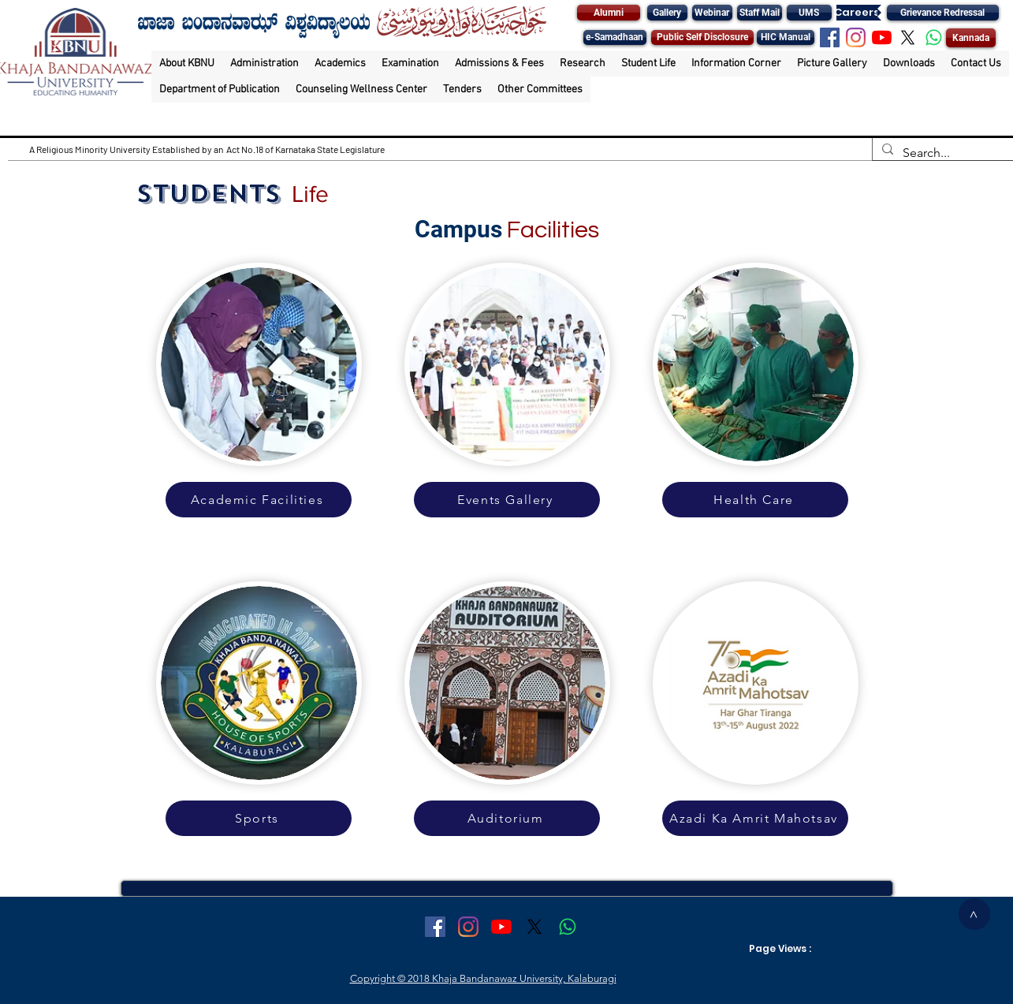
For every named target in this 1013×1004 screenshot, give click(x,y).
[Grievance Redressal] (943, 13)
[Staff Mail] (759, 13)
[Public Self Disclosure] (702, 37)
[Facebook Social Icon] (830, 37)
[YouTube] (882, 37)
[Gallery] (667, 13)
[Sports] (259, 818)
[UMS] (809, 13)
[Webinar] (712, 13)
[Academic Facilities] (259, 499)
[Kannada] (971, 37)
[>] (974, 914)
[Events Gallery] (507, 499)
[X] (908, 37)
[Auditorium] (507, 818)
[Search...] (941, 153)
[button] (186, 63)
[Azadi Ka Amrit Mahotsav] (755, 818)
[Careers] (856, 13)
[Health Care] (755, 499)
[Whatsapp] (934, 37)
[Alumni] (608, 13)
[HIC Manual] (785, 37)
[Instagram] (856, 37)
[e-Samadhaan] (614, 37)
